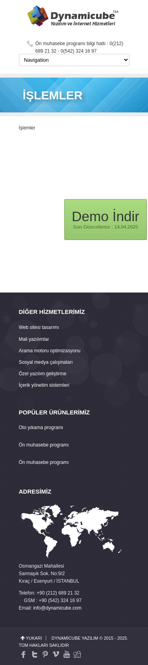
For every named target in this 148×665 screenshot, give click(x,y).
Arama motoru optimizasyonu (50, 350)
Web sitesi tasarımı (39, 327)
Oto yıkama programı (41, 427)
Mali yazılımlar (34, 339)
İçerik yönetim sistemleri (44, 385)
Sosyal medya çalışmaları (46, 362)
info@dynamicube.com (57, 608)
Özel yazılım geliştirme (43, 373)
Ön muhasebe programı (44, 445)
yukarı (34, 638)
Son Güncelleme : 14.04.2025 (105, 219)
